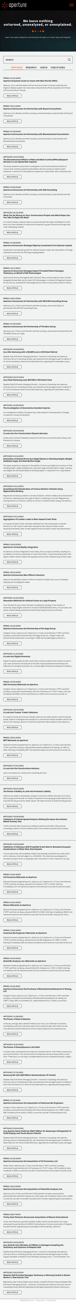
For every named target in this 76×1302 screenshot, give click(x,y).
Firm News (16, 67)
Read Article (12, 96)
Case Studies (58, 67)
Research (31, 67)
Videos (43, 67)
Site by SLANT (51, 1300)
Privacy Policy (40, 1300)
